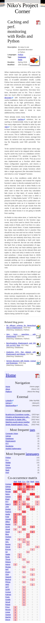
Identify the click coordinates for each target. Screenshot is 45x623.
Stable (7, 554)
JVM (7, 506)
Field (7, 516)
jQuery (7, 571)
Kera (37, 481)
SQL (7, 541)
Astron (7, 564)
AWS (7, 584)
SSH (7, 574)
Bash (7, 470)
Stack (7, 539)
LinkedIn (9, 400)
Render (8, 491)
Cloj (28, 481)
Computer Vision (12, 433)
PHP (7, 472)
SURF (7, 589)
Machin (8, 617)
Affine (7, 521)
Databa (8, 489)
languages (32, 453)
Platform (9, 391)
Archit (7, 526)
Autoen (8, 496)
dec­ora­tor (8, 97)
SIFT (7, 586)
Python (20, 55)
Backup (8, 579)
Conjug (8, 592)
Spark (7, 531)
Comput (8, 484)
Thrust (7, 559)
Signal (7, 546)
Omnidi (8, 519)
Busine (8, 544)
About (8, 389)
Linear (7, 612)
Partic (7, 597)
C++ (7, 460)
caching (21, 119)
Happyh (8, 576)
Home (11, 374)
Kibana (8, 561)
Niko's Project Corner (22, 8)
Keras (8, 465)
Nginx (7, 494)
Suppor (8, 614)
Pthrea (7, 581)
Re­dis (20, 60)
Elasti (7, 499)
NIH (6, 127)
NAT (7, 569)
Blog (7, 534)
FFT (7, 443)
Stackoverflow (11, 405)
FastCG (8, 511)
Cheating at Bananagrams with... (18, 417)
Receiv (8, 609)
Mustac (8, 566)
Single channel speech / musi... (17, 424)
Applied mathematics (13, 448)
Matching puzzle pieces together (18, 422)
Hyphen (8, 536)
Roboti (7, 604)
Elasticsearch (11, 441)
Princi (7, 607)
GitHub (8, 403)
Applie (7, 514)
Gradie (7, 599)
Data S (8, 504)
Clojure (8, 467)
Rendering (9, 446)
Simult (7, 602)
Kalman (8, 594)
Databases (22, 57)
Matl (15, 481)
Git (6, 551)
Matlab (8, 462)
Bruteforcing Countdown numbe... (18, 414)
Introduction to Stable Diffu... (16, 419)
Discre (7, 619)
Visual (7, 529)
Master (8, 524)
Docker (8, 509)
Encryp (8, 549)
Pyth (19, 481)
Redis (7, 556)
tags (32, 429)
